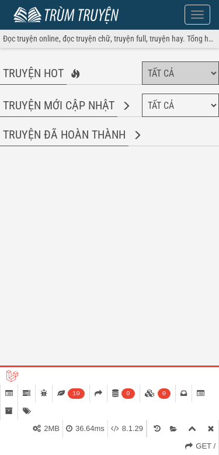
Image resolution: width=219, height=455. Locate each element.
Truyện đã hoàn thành (64, 134)
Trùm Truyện (69, 13)
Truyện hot (33, 73)
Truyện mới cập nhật (58, 105)
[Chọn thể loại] (180, 73)
